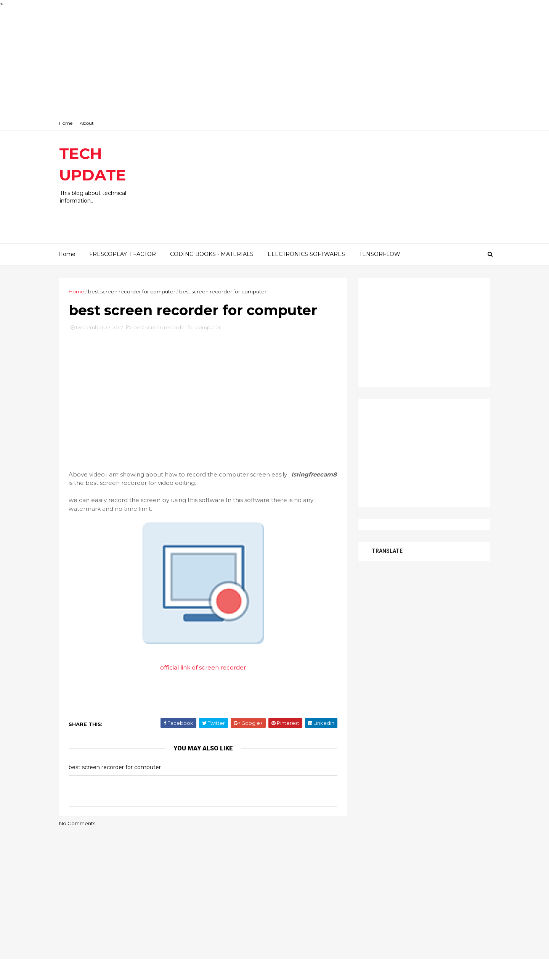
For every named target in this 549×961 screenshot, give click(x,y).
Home (65, 123)
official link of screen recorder (203, 667)
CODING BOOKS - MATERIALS (212, 254)
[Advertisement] (229, 61)
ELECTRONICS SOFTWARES (306, 254)
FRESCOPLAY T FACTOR (122, 254)
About (87, 123)
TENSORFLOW (379, 254)
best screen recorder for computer (131, 291)
